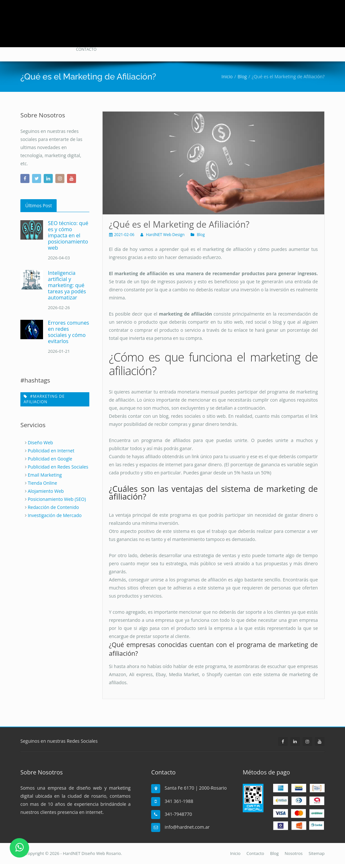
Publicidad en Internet (51, 451)
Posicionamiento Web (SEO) (57, 499)
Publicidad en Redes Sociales (58, 467)
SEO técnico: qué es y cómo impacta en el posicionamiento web (68, 235)
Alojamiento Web (46, 491)
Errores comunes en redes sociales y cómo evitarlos (68, 332)
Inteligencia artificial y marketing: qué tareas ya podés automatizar (67, 285)
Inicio (235, 853)
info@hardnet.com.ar (187, 827)
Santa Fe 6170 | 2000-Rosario (196, 788)
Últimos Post (38, 205)
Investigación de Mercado (55, 515)
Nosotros (293, 853)
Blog (201, 234)
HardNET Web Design (165, 234)
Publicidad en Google (50, 459)
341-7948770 (178, 814)
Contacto (255, 853)
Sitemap (316, 853)
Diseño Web (40, 442)
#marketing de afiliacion (44, 399)
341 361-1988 (179, 801)
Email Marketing (45, 475)
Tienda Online (42, 483)
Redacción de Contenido (53, 507)
